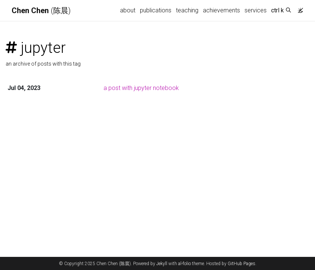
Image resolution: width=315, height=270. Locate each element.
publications (155, 10)
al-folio (184, 263)
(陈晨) (41, 10)
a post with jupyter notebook (141, 88)
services (255, 10)
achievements (221, 10)
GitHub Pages (241, 263)
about (127, 10)
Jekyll (161, 263)
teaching (187, 10)
